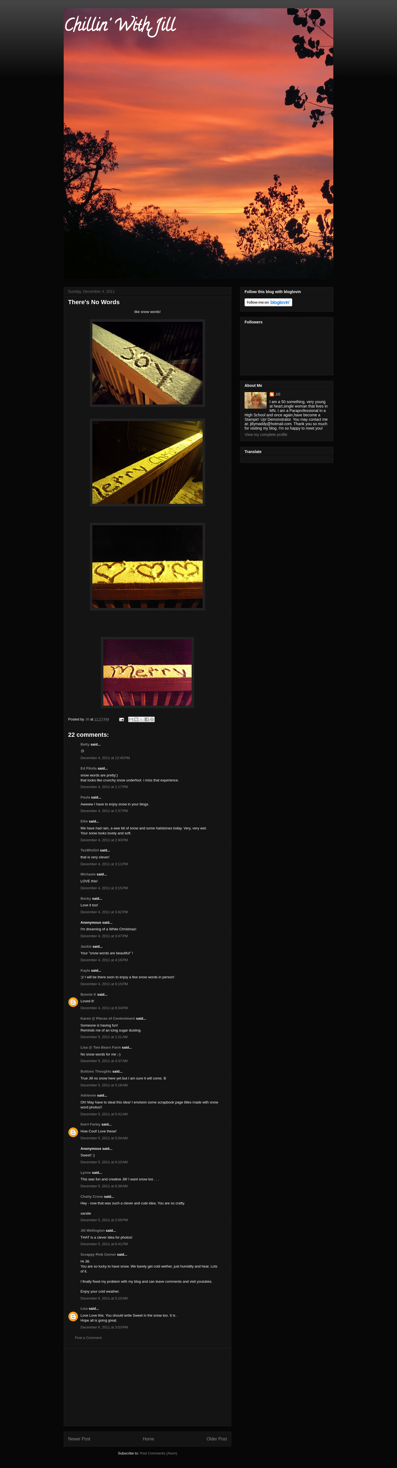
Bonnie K (88, 994)
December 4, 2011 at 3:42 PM (104, 912)
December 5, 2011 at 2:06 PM (104, 1220)
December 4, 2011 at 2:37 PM (104, 811)
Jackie (86, 946)
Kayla (85, 970)
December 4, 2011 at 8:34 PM (104, 1008)
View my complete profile (266, 434)
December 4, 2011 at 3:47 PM (104, 936)
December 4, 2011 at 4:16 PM (104, 960)
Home (148, 1439)
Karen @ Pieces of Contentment (108, 1018)
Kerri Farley (90, 1124)
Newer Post (79, 1439)
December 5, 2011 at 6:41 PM (104, 1244)
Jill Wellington (93, 1230)
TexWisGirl (90, 850)
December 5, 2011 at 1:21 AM (104, 1037)
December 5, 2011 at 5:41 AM (104, 1114)
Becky (86, 898)
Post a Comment (88, 1338)
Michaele (88, 874)
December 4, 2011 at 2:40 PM (104, 840)
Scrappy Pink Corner (98, 1254)
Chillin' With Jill (119, 27)
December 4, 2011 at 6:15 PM (104, 984)
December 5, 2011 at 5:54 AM (104, 1138)
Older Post (216, 1439)
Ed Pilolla (89, 768)
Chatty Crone (92, 1196)
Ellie (84, 821)
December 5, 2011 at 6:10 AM (104, 1162)
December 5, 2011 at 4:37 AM (104, 1061)
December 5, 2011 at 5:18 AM (104, 1085)
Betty (85, 744)
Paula (85, 797)
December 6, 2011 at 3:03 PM (104, 1327)
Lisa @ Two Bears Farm (101, 1047)
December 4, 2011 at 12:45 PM (105, 758)
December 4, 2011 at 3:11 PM (104, 864)
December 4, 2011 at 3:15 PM (104, 888)
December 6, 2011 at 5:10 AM (104, 1298)
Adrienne (88, 1095)
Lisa (85, 1308)
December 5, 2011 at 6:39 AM (104, 1186)
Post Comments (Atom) (158, 1453)
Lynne (86, 1172)
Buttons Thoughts (96, 1071)
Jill (277, 394)
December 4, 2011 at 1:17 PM (104, 787)
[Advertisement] (147, 1387)
